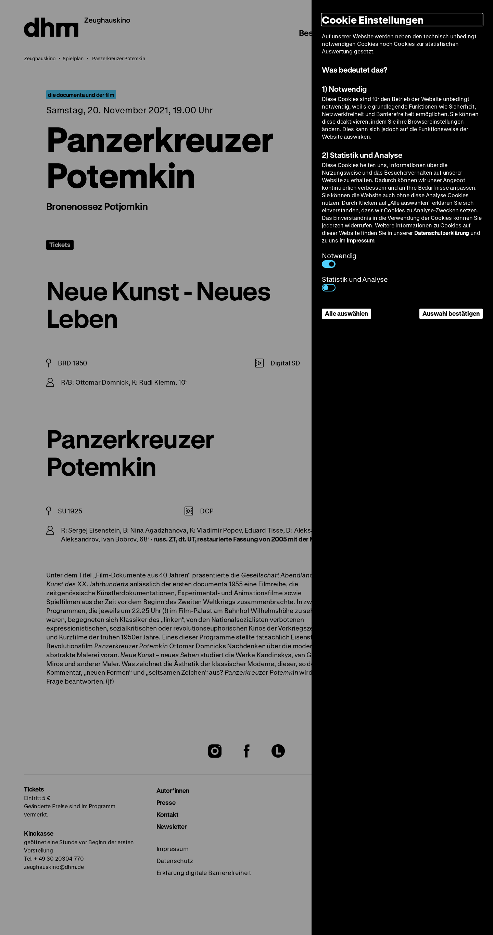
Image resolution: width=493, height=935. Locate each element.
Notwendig (339, 259)
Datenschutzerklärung (441, 232)
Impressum (360, 240)
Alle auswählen (346, 313)
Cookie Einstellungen (373, 20)
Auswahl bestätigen (451, 313)
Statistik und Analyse (355, 283)
